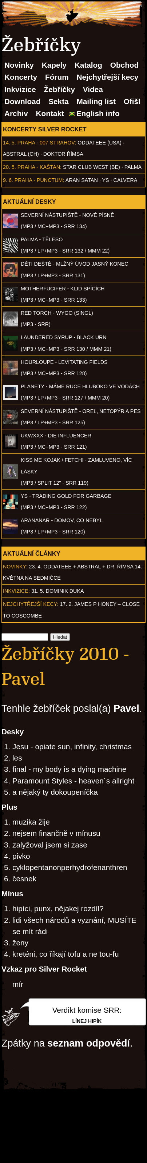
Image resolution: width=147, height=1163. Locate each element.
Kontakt (50, 113)
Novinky (19, 65)
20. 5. (9, 167)
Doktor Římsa (63, 154)
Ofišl (132, 101)
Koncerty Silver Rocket (45, 129)
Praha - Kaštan (38, 167)
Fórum (57, 77)
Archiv (16, 113)
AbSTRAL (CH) (21, 154)
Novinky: (15, 566)
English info (98, 113)
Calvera (126, 180)
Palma (133, 167)
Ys (105, 180)
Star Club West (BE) (91, 167)
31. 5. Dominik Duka (57, 591)
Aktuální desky (29, 201)
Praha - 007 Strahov (46, 143)
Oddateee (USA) (99, 143)
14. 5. (9, 143)
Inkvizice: (16, 591)
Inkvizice (20, 89)
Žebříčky (59, 89)
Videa (93, 89)
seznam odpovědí (88, 1043)
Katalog (88, 65)
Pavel (126, 708)
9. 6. (8, 180)
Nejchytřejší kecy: (31, 604)
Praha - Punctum (39, 180)
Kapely (54, 65)
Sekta (58, 101)
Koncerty (20, 77)
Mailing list (95, 101)
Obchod (124, 65)
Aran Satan (81, 180)
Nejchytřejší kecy (107, 77)
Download (22, 101)
